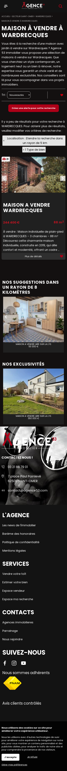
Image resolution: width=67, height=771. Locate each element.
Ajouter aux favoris (61, 316)
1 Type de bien (35, 150)
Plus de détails (33, 316)
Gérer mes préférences (14, 764)
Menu (6, 6)
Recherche (60, 6)
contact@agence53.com (27, 490)
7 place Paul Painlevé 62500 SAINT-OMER (24, 478)
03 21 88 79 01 (18, 467)
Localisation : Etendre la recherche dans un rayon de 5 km (35, 140)
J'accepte (10, 757)
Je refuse (32, 756)
